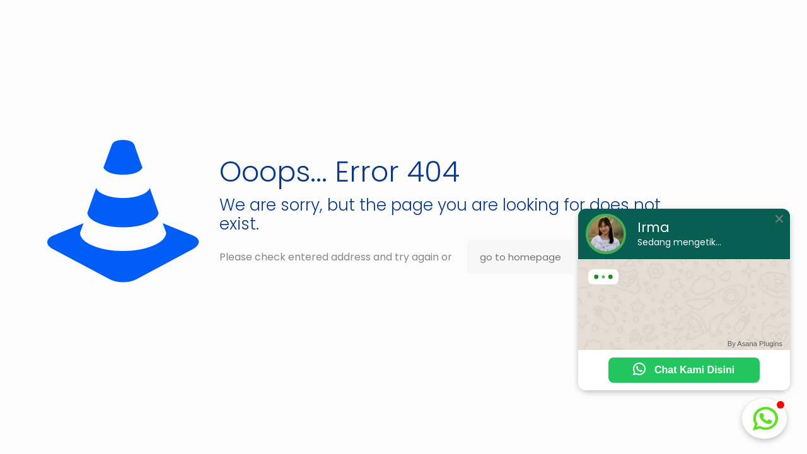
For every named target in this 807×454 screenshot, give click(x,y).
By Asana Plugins (755, 343)
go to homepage (520, 257)
